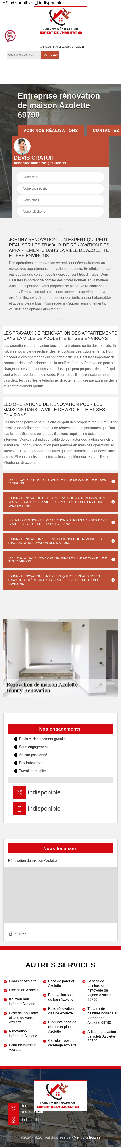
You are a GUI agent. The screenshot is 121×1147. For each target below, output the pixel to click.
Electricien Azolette (24, 990)
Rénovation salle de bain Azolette (61, 997)
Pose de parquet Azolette (61, 983)
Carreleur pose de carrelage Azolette (62, 1043)
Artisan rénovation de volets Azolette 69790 (101, 1036)
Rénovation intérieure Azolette (23, 1033)
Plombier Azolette (22, 981)
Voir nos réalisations (50, 130)
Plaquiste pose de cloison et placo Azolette (62, 1026)
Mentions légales (87, 1137)
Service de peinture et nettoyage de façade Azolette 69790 (99, 990)
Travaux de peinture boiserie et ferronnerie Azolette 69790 (102, 1015)
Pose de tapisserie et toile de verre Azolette (23, 1017)
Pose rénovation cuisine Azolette (61, 1011)
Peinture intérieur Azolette (22, 1047)
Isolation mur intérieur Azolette (22, 1001)
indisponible (17, 2)
